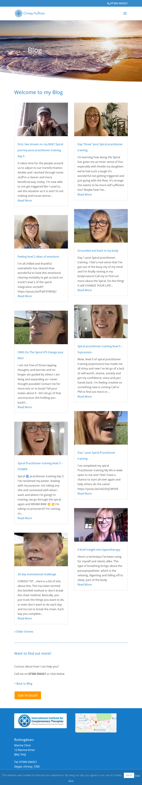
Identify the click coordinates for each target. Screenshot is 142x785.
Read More (25, 200)
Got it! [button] (129, 775)
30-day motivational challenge (37, 574)
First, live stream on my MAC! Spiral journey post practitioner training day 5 (40, 150)
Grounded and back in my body (98, 250)
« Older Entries (23, 631)
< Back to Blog (23, 683)
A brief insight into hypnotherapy (99, 550)
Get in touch (28, 695)
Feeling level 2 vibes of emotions (38, 256)
